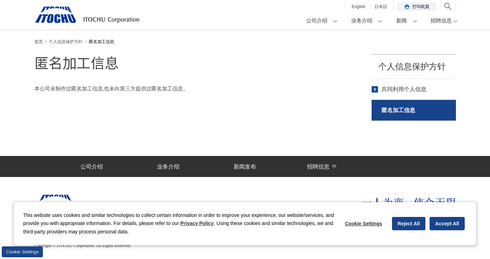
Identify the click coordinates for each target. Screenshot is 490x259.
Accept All (447, 223)
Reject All (409, 223)
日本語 (380, 6)
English (358, 6)
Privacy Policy (197, 223)
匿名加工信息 (398, 110)
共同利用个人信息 (403, 89)
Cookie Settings (22, 251)
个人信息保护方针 (412, 66)
